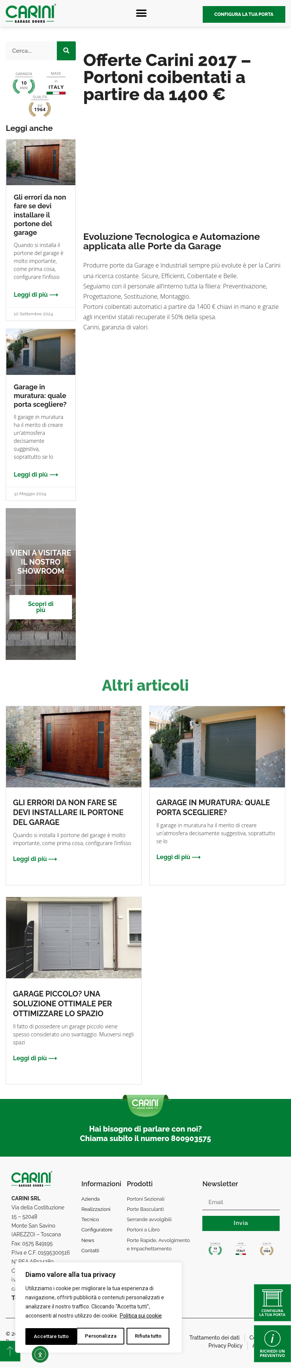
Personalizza (49, 1336)
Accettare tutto (146, 1336)
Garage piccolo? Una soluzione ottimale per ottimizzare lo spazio (62, 1003)
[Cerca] (66, 50)
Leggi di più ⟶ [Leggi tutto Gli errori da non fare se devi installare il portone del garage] (36, 294)
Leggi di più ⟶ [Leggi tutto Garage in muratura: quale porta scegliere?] (36, 474)
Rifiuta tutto (97, 1336)
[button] (141, 13)
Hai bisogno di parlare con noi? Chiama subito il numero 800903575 (145, 1133)
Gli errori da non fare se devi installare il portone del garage (40, 215)
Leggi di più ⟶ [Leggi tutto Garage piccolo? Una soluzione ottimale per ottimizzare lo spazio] (35, 1058)
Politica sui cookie (141, 1317)
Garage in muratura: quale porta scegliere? (40, 396)
